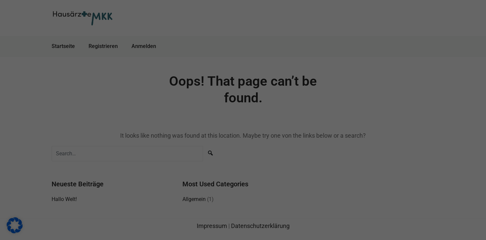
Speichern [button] (307, 151)
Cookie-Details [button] (213, 206)
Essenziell (265, 42)
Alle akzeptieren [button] (179, 151)
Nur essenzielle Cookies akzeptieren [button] (243, 171)
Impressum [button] (275, 206)
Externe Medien (271, 76)
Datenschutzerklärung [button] (245, 206)
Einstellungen (146, 135)
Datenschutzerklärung (143, 129)
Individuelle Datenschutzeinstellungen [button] (243, 190)
